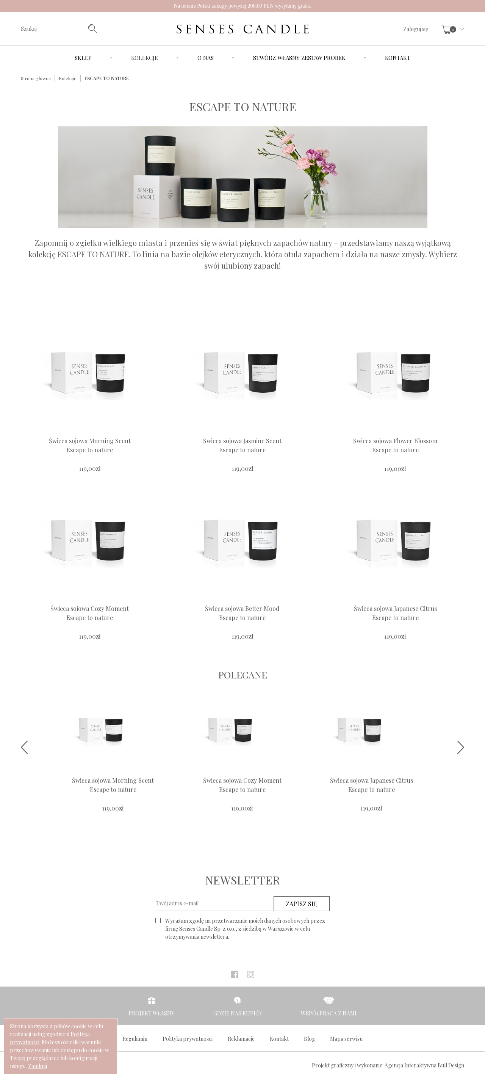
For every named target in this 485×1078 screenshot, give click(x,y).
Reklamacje (241, 1038)
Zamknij (37, 1066)
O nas (205, 57)
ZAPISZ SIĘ (302, 904)
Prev (24, 747)
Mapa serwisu (346, 1038)
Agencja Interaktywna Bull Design (424, 1065)
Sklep (83, 57)
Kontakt (397, 57)
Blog (309, 1038)
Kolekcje (144, 57)
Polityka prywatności (188, 1038)
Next (460, 747)
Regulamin (134, 1038)
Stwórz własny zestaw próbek (299, 57)
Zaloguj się (415, 29)
